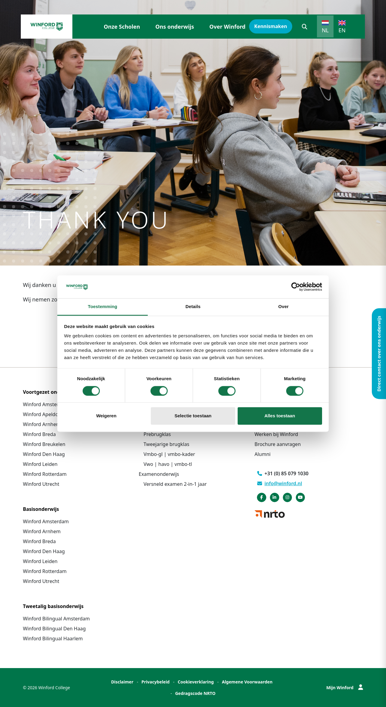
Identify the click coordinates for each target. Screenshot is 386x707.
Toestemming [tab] (102, 306)
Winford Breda (39, 434)
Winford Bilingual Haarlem (53, 638)
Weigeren (106, 416)
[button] (304, 26)
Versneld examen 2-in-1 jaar (175, 484)
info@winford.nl (279, 483)
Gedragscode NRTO (195, 693)
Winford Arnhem (42, 424)
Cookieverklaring (196, 682)
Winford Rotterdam (45, 474)
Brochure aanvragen (278, 444)
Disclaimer (122, 682)
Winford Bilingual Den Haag (54, 628)
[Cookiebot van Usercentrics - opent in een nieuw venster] (295, 286)
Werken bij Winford (276, 434)
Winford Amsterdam (46, 404)
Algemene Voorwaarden (247, 682)
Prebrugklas (157, 434)
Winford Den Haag (44, 454)
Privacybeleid (155, 682)
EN (342, 30)
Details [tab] (193, 306)
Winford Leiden (40, 464)
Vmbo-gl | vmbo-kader (169, 454)
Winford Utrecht (41, 484)
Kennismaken (270, 26)
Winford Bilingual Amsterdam (56, 618)
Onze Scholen (122, 26)
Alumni (263, 454)
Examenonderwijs (159, 474)
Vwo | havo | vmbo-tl (168, 464)
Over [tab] (283, 306)
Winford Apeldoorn (44, 414)
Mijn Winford (344, 687)
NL (325, 30)
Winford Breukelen (44, 444)
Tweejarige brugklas (166, 444)
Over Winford (227, 26)
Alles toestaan (279, 416)
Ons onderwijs (174, 26)
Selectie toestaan (193, 416)
